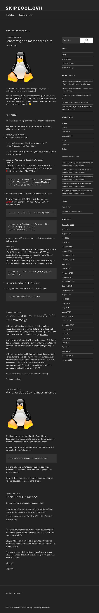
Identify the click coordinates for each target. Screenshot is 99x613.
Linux (64, 140)
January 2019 (67, 321)
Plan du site (66, 207)
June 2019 (66, 303)
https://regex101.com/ (15, 135)
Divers (64, 127)
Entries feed (66, 59)
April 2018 (65, 347)
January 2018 (67, 360)
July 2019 (65, 299)
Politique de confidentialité (72, 211)
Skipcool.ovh (24, 8)
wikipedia (44, 334)
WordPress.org (67, 68)
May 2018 (65, 343)
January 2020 (67, 277)
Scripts (64, 149)
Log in (64, 55)
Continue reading (13, 379)
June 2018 (66, 338)
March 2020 (66, 268)
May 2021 (65, 242)
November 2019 (68, 282)
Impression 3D (67, 136)
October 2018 (67, 329)
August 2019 (66, 295)
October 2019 (67, 286)
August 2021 (66, 234)
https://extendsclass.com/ (17, 137)
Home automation (25, 15)
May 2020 (66, 264)
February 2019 (67, 316)
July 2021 (65, 238)
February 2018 (67, 356)
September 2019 (68, 290)
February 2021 (67, 247)
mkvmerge (44, 374)
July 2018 (65, 334)
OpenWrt (65, 145)
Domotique (66, 132)
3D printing (10, 15)
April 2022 (65, 229)
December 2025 (68, 225)
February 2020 (67, 273)
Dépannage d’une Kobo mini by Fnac (75, 102)
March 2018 (66, 351)
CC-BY (20, 593)
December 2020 (68, 255)
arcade (64, 123)
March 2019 (66, 312)
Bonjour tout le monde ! (21, 497)
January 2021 (67, 251)
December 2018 (68, 325)
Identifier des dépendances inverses (30, 392)
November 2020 (68, 260)
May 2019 (65, 308)
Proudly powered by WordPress (38, 608)
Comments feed (68, 63)
